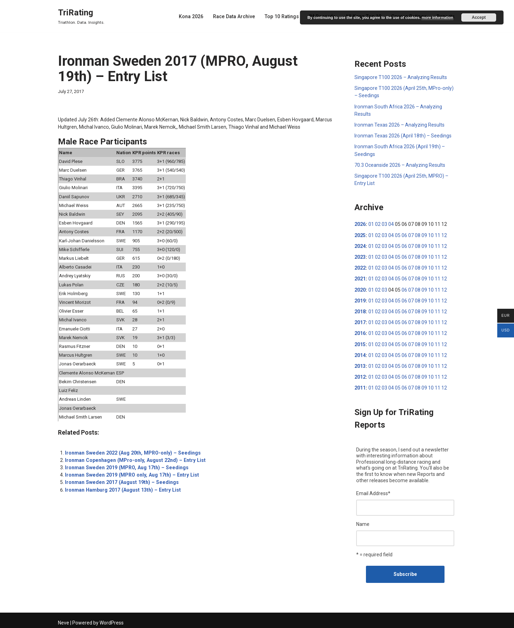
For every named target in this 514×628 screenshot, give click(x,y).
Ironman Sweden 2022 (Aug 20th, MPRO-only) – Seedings (131, 450)
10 (430, 234)
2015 (360, 342)
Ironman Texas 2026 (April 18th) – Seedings (402, 135)
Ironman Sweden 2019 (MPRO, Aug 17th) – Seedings (125, 465)
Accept (479, 17)
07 (410, 234)
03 (384, 223)
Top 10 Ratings (284, 16)
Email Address (373, 491)
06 (404, 234)
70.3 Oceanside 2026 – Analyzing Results (399, 164)
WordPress (112, 620)
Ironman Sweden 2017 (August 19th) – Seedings (120, 480)
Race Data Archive (236, 16)
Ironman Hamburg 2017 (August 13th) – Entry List (121, 487)
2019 (360, 299)
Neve (63, 620)
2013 (360, 364)
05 (397, 234)
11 (437, 234)
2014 (360, 353)
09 (424, 234)
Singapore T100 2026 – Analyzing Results (400, 77)
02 (377, 223)
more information (437, 17)
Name (362, 521)
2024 (360, 245)
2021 (360, 277)
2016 (360, 332)
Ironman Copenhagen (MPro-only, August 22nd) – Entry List (134, 458)
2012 (360, 375)
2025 (360, 234)
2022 (360, 267)
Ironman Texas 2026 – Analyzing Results (399, 124)
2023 (360, 256)
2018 (360, 310)
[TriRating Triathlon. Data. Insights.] (81, 16)
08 (417, 234)
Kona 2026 (194, 16)
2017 (360, 321)
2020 (360, 288)
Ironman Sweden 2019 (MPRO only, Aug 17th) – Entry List (130, 472)
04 (391, 223)
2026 (360, 223)
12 (444, 234)
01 (371, 223)
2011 (360, 386)
